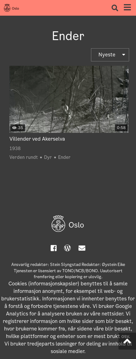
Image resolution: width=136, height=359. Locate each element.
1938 (15, 148)
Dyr (48, 157)
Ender (64, 157)
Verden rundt (23, 157)
